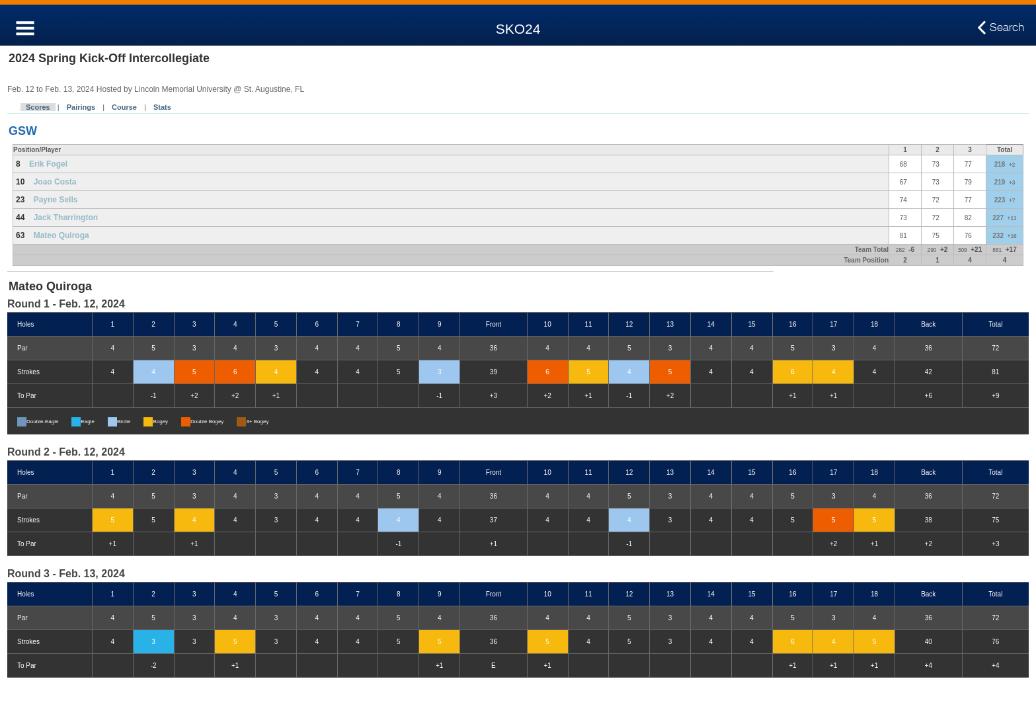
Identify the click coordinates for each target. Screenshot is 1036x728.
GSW (23, 131)
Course (124, 107)
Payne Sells (56, 199)
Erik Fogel (48, 164)
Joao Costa (55, 181)
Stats (162, 107)
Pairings (81, 107)
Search (1007, 27)
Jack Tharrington (66, 217)
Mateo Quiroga (61, 235)
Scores (38, 107)
